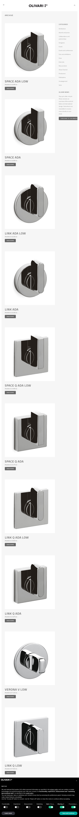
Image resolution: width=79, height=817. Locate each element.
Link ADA (11, 309)
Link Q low (13, 765)
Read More (10, 88)
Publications (62, 77)
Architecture (62, 29)
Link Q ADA (13, 613)
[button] (76, 780)
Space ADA (13, 157)
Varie (60, 85)
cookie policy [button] (29, 793)
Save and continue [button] (68, 813)
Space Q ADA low (18, 385)
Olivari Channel (63, 70)
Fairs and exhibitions (65, 54)
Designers (62, 43)
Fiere (60, 58)
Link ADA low (15, 233)
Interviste (61, 62)
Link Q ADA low (17, 537)
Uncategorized (63, 81)
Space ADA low (16, 81)
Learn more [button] (8, 813)
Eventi (60, 47)
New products (63, 66)
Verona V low (16, 689)
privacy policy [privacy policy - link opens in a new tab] (54, 789)
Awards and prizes (64, 33)
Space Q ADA (14, 461)
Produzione (62, 73)
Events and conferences (66, 50)
